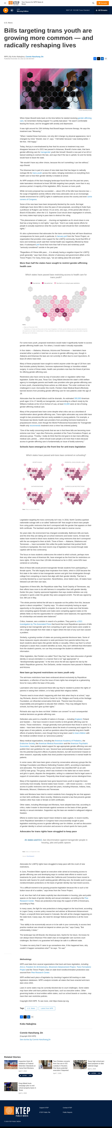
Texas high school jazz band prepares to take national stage (96, 1063)
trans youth (37, 173)
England (78, 719)
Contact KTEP (67, 1107)
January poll (61, 236)
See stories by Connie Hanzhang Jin (35, 1039)
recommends (34, 426)
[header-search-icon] (93, 3)
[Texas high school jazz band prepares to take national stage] (80, 1064)
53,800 (66, 404)
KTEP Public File (44, 1112)
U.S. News (8, 23)
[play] (5, 10)
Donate (103, 3)
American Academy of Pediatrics (68, 741)
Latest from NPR (47, 1008)
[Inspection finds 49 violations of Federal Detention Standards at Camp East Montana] (11, 1064)
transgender (46, 152)
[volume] (12, 10)
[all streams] (101, 10)
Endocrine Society (27, 743)
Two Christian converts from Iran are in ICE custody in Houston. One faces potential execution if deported (61, 1065)
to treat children (79, 733)
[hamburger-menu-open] (5, 3)
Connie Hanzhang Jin (34, 57)
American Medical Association (51, 743)
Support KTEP (44, 1107)
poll (37, 245)
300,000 (77, 398)
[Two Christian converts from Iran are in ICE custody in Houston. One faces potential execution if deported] (45, 1064)
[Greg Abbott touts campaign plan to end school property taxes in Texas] (11, 1086)
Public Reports (67, 1112)
